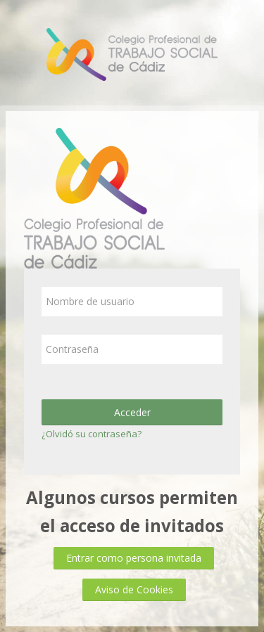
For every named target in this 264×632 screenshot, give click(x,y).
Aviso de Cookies (134, 589)
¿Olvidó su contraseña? (92, 433)
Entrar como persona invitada (133, 558)
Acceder (132, 412)
